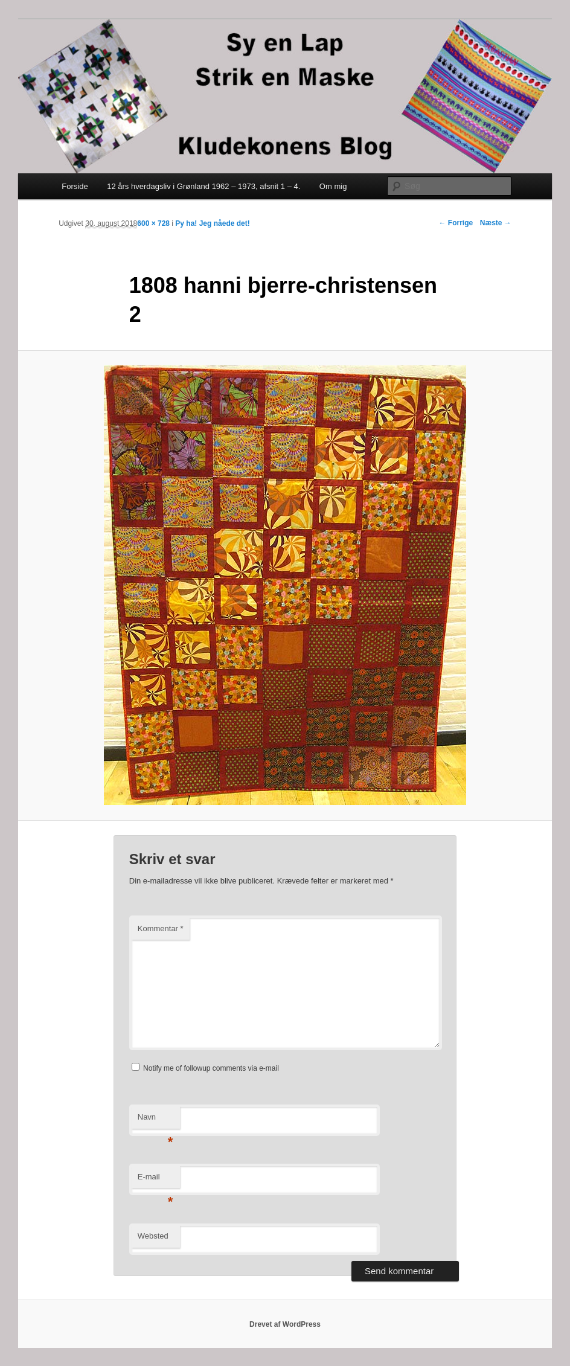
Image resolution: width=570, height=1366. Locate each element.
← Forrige (455, 223)
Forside (75, 186)
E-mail (155, 1180)
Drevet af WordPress (285, 1324)
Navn (155, 1120)
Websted (153, 1235)
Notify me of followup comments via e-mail (211, 1068)
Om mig (333, 186)
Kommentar (161, 928)
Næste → (495, 223)
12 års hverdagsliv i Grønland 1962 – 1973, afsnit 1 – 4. (203, 186)
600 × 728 (153, 223)
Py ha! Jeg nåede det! (212, 223)
